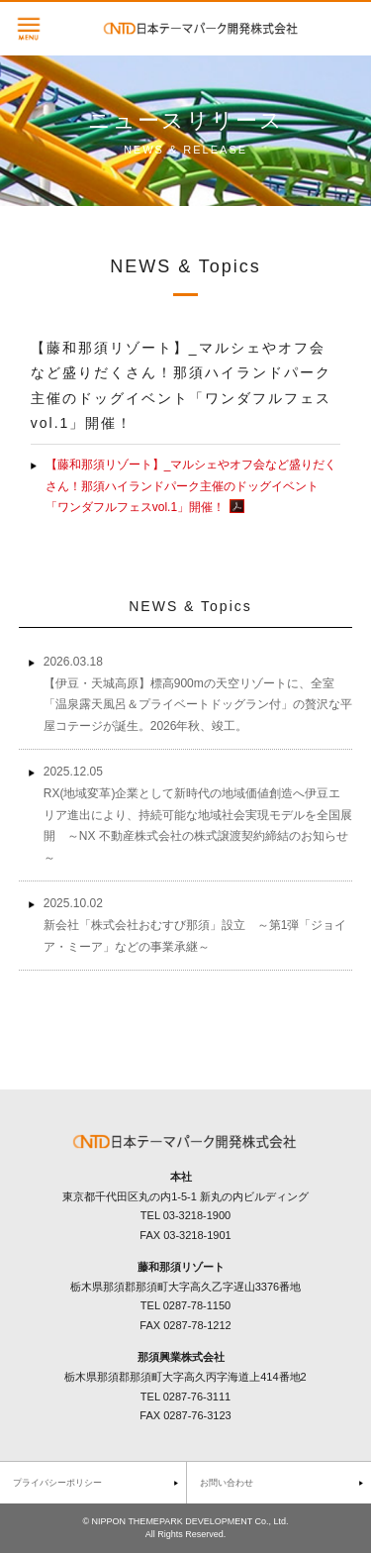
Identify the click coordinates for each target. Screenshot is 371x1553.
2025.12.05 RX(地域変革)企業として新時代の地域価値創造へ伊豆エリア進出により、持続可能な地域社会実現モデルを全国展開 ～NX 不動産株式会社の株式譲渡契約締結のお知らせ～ (198, 814)
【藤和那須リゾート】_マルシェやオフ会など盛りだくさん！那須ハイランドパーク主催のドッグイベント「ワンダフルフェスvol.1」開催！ (191, 486)
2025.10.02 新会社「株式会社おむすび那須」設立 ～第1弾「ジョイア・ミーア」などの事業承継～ (195, 924)
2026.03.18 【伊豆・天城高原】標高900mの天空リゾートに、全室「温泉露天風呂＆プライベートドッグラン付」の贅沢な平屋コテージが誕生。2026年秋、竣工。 (198, 694)
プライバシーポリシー (57, 1483)
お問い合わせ (226, 1483)
